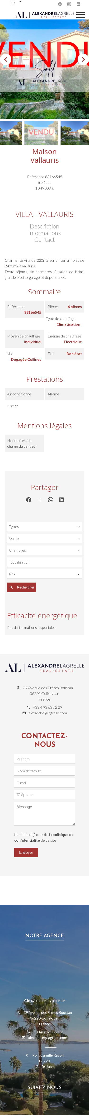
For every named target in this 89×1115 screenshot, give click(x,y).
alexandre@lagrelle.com (47, 713)
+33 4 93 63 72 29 (47, 707)
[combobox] (44, 526)
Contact (44, 239)
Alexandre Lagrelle (44, 1000)
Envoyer (26, 852)
